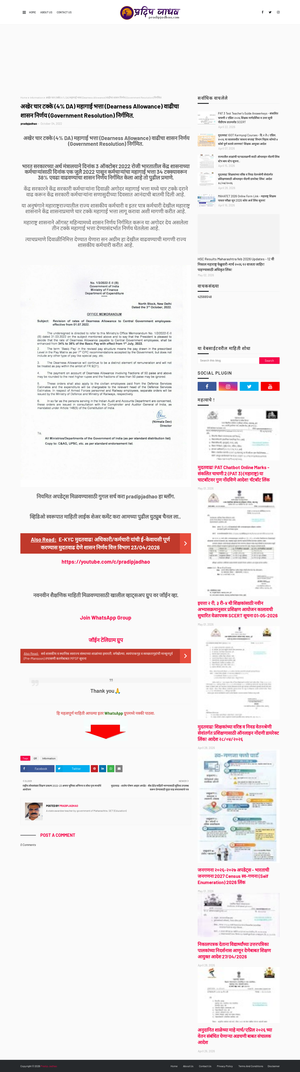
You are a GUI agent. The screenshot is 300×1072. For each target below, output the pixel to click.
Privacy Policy (225, 1066)
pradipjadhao (29, 123)
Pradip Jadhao (49, 1066)
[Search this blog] (228, 360)
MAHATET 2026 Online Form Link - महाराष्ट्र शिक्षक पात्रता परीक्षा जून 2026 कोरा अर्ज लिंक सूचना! (247, 198)
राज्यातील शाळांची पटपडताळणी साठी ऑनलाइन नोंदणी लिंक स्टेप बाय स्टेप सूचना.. (249, 159)
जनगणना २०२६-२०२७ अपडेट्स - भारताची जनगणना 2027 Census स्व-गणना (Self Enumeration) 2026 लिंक (233, 876)
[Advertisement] (150, 58)
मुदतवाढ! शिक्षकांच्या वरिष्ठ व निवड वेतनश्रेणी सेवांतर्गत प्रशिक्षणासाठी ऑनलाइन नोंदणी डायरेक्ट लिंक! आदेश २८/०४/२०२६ (245, 179)
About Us (46, 12)
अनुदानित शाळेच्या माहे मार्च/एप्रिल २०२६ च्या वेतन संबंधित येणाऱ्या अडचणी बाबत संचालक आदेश (235, 1036)
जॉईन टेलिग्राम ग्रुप (106, 640)
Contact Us (64, 12)
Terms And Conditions (250, 1066)
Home (32, 12)
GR (35, 758)
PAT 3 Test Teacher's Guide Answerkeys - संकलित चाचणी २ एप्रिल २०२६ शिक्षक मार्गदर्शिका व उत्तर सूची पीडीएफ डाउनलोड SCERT (248, 118)
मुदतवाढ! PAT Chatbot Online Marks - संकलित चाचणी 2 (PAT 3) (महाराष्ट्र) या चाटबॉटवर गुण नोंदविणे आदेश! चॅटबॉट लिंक (234, 473)
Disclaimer (274, 1066)
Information (36, 97)
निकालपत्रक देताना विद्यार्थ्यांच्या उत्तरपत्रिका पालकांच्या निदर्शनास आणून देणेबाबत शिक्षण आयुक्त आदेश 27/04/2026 (234, 950)
